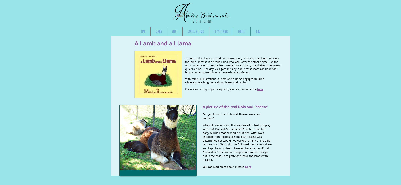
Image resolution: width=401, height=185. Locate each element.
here (260, 89)
